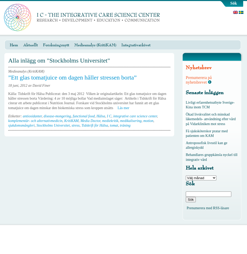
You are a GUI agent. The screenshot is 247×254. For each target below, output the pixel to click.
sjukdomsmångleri (21, 125)
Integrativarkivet (136, 45)
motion (148, 121)
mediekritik (110, 121)
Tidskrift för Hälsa (95, 125)
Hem (14, 45)
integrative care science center (135, 116)
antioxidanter (32, 116)
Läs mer (125, 108)
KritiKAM (71, 121)
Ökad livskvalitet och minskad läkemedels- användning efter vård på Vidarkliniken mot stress (211, 119)
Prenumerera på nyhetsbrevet (199, 79)
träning (125, 125)
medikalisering (131, 121)
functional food (84, 116)
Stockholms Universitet (53, 125)
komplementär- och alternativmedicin (35, 121)
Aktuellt (30, 45)
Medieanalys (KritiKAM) (95, 45)
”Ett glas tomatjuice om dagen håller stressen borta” (72, 77)
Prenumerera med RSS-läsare (208, 208)
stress (76, 125)
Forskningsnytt (56, 45)
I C (109, 116)
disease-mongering (57, 116)
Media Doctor (90, 121)
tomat (114, 125)
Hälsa (100, 116)
